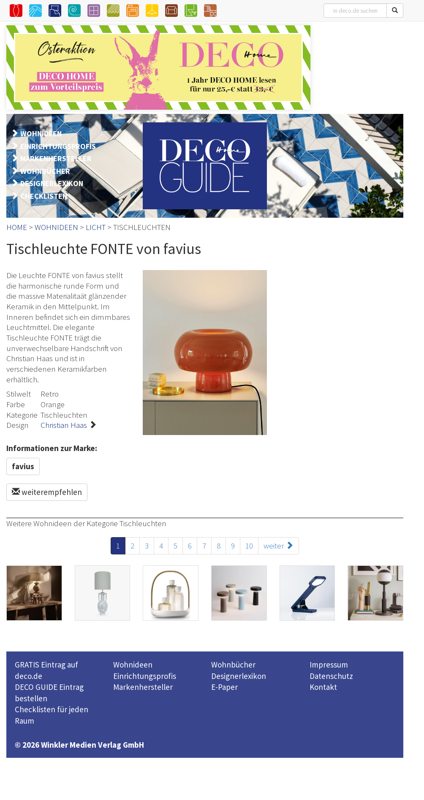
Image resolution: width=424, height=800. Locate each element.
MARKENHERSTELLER (56, 158)
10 (249, 546)
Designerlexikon (238, 676)
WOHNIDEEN (41, 133)
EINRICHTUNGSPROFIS (58, 146)
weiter (279, 546)
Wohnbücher (233, 664)
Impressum (329, 664)
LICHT (96, 227)
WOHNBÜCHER (45, 171)
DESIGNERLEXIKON (51, 183)
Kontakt (323, 687)
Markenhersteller (143, 687)
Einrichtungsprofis (144, 676)
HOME (16, 227)
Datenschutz (331, 676)
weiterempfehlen (47, 492)
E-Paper (224, 687)
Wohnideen (132, 664)
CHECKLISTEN (43, 196)
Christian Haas (64, 425)
